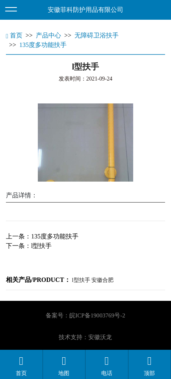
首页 (14, 35)
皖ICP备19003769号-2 (97, 315)
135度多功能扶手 (43, 44)
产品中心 (48, 35)
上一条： (42, 236)
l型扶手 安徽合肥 (93, 280)
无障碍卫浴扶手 (96, 35)
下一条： (29, 245)
